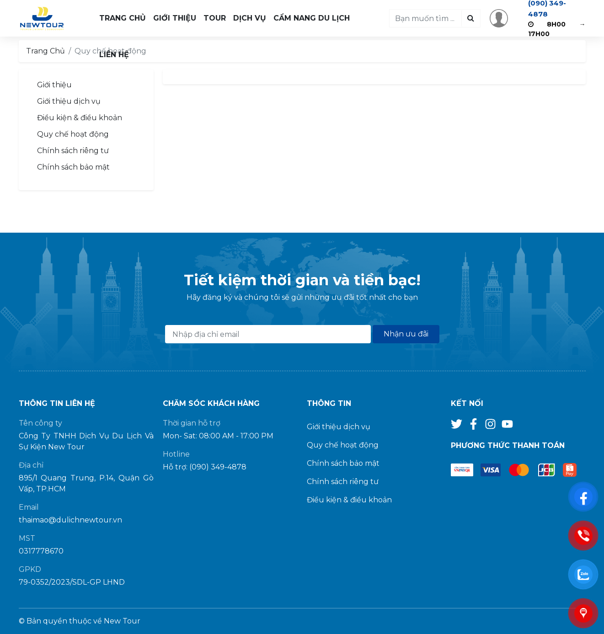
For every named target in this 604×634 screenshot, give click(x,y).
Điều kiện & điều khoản (79, 117)
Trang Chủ (122, 18)
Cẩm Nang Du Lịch (311, 18)
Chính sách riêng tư (73, 150)
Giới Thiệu (174, 18)
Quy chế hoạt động (73, 134)
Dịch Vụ (249, 18)
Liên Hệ (114, 54)
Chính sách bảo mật (73, 167)
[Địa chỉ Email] (268, 334)
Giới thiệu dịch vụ (69, 101)
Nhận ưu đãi (406, 334)
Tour (214, 18)
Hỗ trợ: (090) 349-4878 (204, 467)
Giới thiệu (54, 84)
